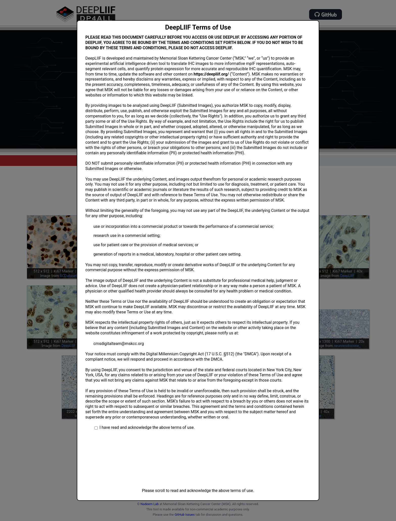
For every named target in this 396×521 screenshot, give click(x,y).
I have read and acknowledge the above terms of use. (147, 427)
